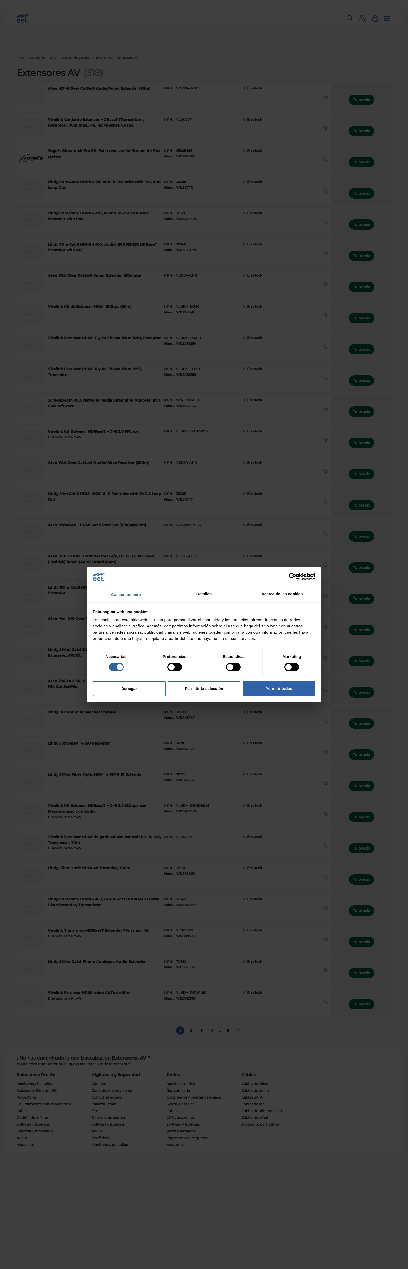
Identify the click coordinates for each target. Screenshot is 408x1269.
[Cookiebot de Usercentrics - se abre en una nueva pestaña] (292, 577)
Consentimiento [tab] (126, 594)
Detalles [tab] (204, 593)
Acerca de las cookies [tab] (282, 593)
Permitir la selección (204, 688)
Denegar (129, 688)
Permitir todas (278, 688)
